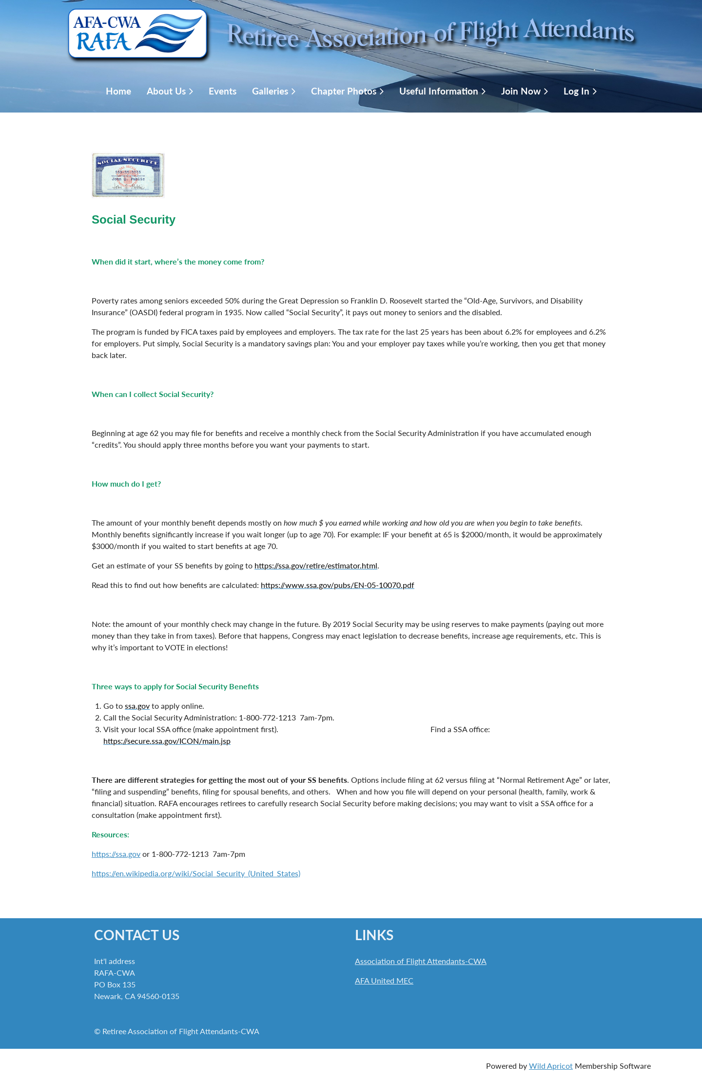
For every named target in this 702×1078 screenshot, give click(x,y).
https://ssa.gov (116, 853)
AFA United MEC (384, 980)
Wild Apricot (551, 1065)
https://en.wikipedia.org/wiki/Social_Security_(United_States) (196, 873)
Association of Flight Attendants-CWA (421, 960)
